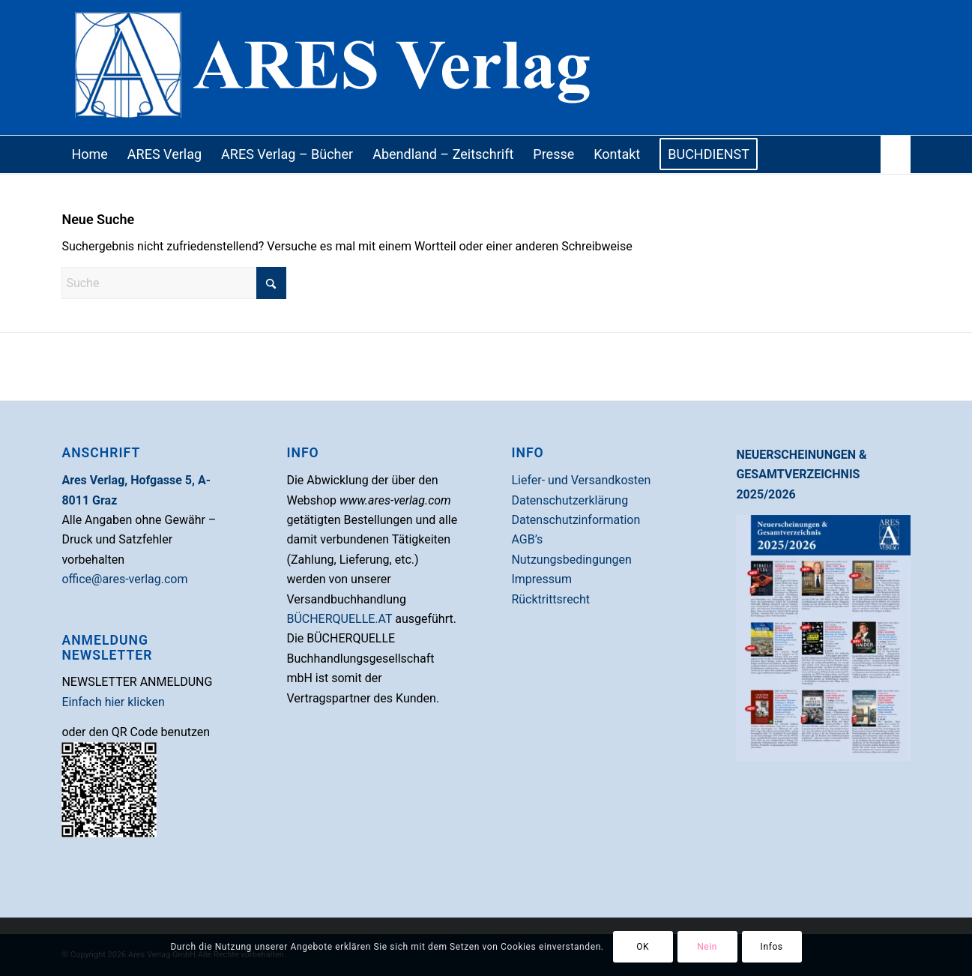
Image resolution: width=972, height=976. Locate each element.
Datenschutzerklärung (569, 500)
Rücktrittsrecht (550, 599)
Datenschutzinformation (575, 520)
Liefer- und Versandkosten (580, 480)
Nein (707, 947)
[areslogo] (485, 67)
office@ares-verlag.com (124, 579)
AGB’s (527, 539)
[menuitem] (89, 154)
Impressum (541, 579)
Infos (772, 947)
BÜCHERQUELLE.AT (339, 619)
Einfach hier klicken (112, 702)
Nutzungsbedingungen (571, 559)
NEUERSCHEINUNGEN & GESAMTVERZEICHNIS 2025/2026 (801, 474)
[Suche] (895, 154)
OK (642, 947)
